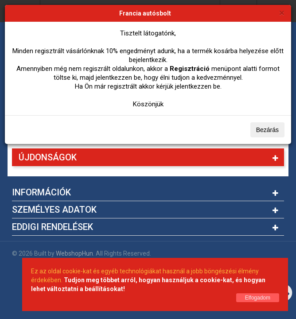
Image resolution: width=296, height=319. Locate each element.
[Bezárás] (281, 12)
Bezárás (267, 129)
